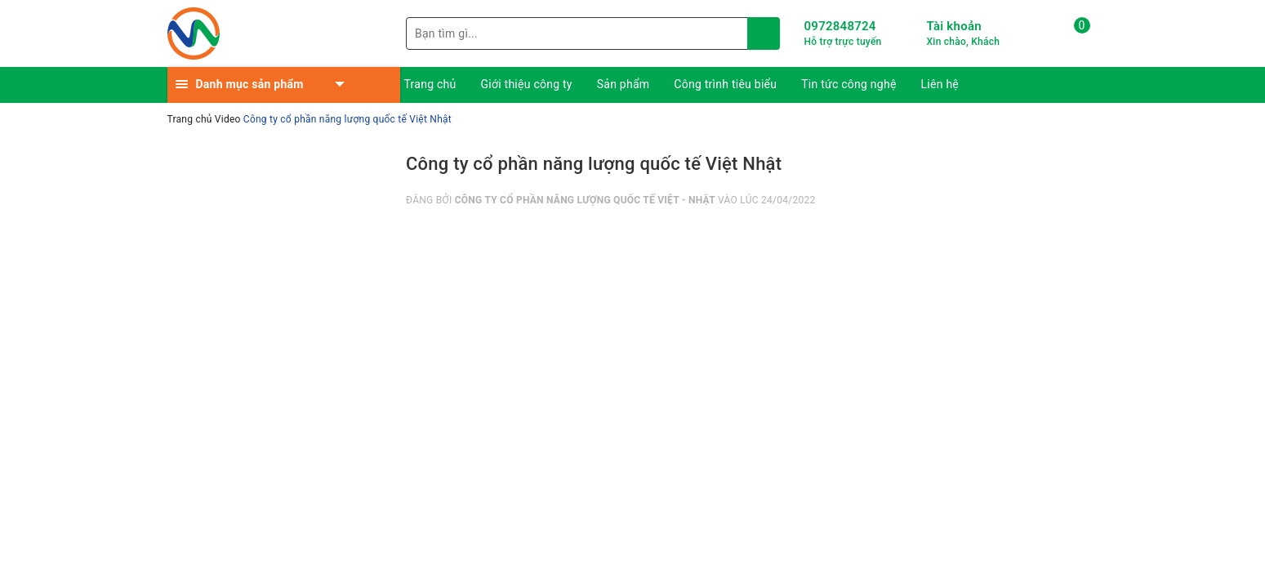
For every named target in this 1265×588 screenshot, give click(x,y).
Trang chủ (430, 84)
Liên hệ (940, 84)
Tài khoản (954, 26)
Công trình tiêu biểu (725, 84)
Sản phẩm (623, 84)
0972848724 (840, 26)
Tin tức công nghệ (848, 84)
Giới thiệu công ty (526, 84)
